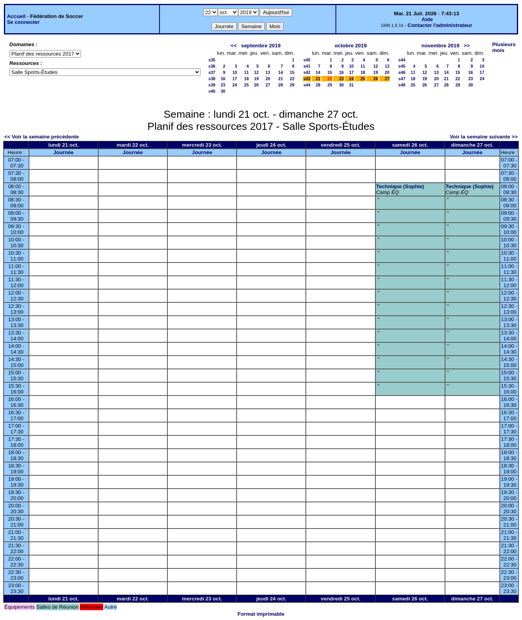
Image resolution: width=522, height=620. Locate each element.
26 (256, 85)
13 (267, 72)
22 (292, 78)
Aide (427, 19)
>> (467, 46)
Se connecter (23, 22)
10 (234, 72)
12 (256, 72)
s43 (306, 78)
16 (223, 78)
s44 (306, 85)
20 (267, 78)
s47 (401, 78)
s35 (211, 60)
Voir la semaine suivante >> (484, 137)
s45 (401, 66)
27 (267, 85)
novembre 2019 (440, 46)
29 (292, 85)
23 (223, 85)
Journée (63, 152)
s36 (211, 66)
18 (246, 78)
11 (246, 72)
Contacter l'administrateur (439, 25)
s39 (211, 85)
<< (234, 46)
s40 (211, 91)
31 (351, 85)
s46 (401, 72)
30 (223, 91)
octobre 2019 (351, 46)
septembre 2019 (261, 46)
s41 (306, 66)
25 (246, 85)
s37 (211, 72)
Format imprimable (261, 614)
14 (280, 72)
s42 (306, 72)
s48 (401, 85)
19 (256, 78)
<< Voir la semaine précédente (41, 137)
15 (292, 72)
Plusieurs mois (504, 47)
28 (280, 85)
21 (280, 78)
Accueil (16, 16)
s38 (211, 78)
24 (234, 85)
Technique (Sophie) (400, 186)
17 (234, 78)
